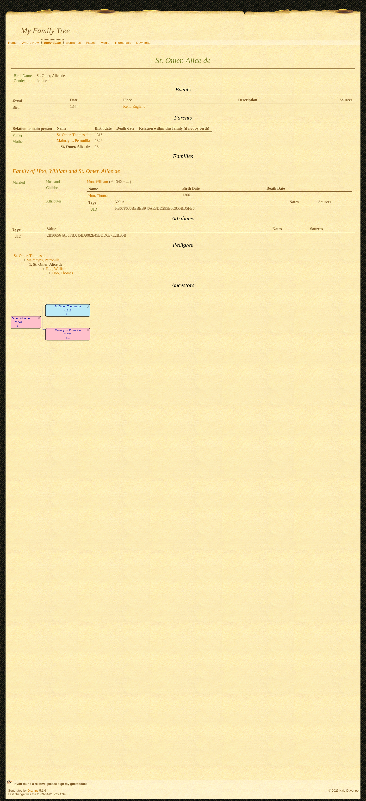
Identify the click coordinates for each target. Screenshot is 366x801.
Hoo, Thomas (98, 196)
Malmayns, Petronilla (73, 141)
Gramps (32, 790)
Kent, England (134, 106)
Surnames (73, 42)
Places (91, 42)
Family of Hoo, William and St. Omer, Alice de (66, 171)
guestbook (78, 784)
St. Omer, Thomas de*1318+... (68, 310)
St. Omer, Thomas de (73, 135)
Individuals (52, 42)
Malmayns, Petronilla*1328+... (68, 334)
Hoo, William (97, 182)
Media (105, 42)
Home (12, 42)
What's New (30, 42)
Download (143, 42)
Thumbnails (123, 42)
